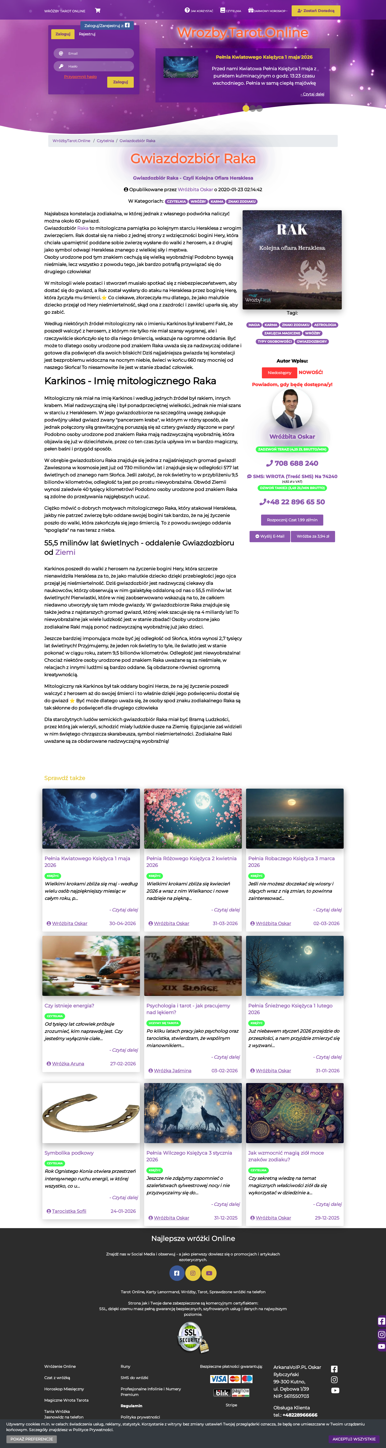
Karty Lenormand (162, 1292)
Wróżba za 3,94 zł (313, 536)
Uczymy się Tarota (164, 1023)
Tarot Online (132, 1292)
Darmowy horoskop (266, 10)
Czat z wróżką (57, 1377)
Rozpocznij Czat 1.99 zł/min (292, 520)
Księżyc (53, 876)
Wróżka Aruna (68, 1063)
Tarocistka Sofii (69, 1211)
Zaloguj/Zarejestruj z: (107, 25)
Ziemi (65, 552)
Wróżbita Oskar (195, 189)
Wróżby (188, 1292)
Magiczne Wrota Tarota (66, 1400)
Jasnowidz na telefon (63, 1417)
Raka (82, 228)
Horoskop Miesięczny (64, 1389)
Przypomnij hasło (80, 76)
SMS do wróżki (134, 1377)
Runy (125, 1366)
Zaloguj (120, 82)
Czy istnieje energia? (69, 1006)
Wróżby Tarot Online (64, 11)
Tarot (202, 1292)
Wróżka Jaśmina (172, 1070)
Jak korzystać (199, 10)
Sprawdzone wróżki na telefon (237, 1292)
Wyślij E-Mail (269, 536)
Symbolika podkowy (69, 1153)
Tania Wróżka (57, 1411)
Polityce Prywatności (93, 1429)
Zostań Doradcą (316, 10)
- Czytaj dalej (312, 94)
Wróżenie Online (60, 1366)
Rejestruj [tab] (87, 34)
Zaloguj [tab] (62, 34)
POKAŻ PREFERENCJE (31, 1439)
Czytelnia (230, 10)
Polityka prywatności (140, 1417)
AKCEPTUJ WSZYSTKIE (354, 1439)
